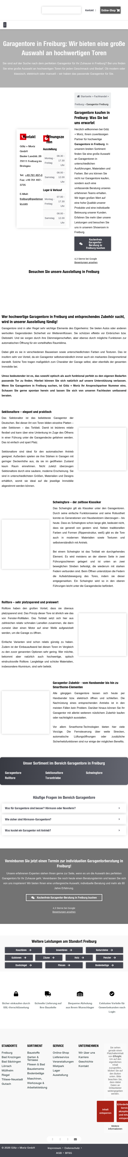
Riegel (6, 1075)
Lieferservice (61, 1057)
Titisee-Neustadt (12, 1079)
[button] (4, 25)
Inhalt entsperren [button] (105, 1111)
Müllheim (7, 1070)
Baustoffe (33, 1052)
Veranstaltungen (63, 1061)
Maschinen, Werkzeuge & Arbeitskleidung (37, 1083)
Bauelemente (35, 1068)
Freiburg (7, 1052)
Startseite (84, 96)
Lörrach (7, 1066)
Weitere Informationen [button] (115, 1127)
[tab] (64, 808)
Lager (56, 1070)
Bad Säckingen (11, 1061)
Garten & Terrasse (33, 1058)
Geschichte (86, 1061)
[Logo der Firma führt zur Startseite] (18, 10)
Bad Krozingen (11, 1057)
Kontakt (84, 1066)
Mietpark (58, 1066)
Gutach (6, 1083)
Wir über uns (87, 1052)
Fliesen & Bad (36, 1064)
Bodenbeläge (35, 1073)
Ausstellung (60, 1075)
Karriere (84, 1057)
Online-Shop (61, 1052)
